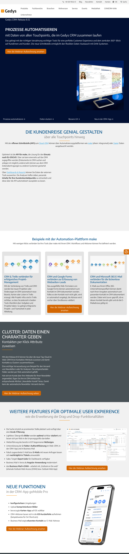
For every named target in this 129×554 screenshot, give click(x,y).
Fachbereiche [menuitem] (37, 8)
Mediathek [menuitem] (95, 8)
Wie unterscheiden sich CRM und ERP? (81, 527)
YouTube (13, 542)
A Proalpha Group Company (12, 551)
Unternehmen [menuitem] (26, 15)
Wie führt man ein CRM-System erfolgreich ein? (20, 534)
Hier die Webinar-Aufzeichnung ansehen (25, 51)
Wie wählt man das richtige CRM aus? (16, 527)
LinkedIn (8, 542)
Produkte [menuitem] (24, 8)
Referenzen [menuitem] (63, 8)
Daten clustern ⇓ (47, 119)
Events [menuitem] (84, 8)
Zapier (110, 142)
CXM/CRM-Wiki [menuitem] (110, 8)
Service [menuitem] (75, 8)
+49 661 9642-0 (69, 2)
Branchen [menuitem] (50, 8)
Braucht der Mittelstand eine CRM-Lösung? (83, 524)
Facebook (3, 542)
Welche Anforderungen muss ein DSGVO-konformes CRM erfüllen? (91, 520)
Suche (123, 2)
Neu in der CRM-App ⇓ (104, 119)
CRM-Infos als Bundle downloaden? (80, 531)
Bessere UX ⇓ (74, 119)
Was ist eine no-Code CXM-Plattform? (16, 520)
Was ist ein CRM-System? (11, 524)
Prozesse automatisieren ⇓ (14, 119)
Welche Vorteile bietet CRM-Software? (16, 531)
